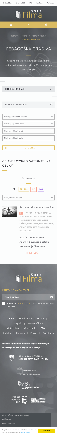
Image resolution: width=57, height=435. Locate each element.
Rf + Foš (24, 189)
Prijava (33, 333)
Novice (40, 318)
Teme (24, 35)
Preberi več (31, 253)
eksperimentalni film (33, 220)
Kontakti (39, 3)
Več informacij (25, 432)
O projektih (20, 3)
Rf (33, 189)
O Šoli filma (7, 3)
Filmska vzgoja (39, 35)
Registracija (48, 333)
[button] (28, 117)
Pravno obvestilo (9, 423)
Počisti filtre (20, 148)
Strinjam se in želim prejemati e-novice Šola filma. (30, 305)
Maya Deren (32, 224)
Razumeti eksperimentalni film (36, 207)
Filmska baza (25, 318)
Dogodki (18, 323)
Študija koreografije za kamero (34, 227)
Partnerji (50, 3)
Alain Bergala (44, 213)
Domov (14, 35)
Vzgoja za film (26, 231)
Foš (41, 189)
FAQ (30, 3)
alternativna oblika (29, 217)
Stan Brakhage (46, 224)
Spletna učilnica (35, 323)
